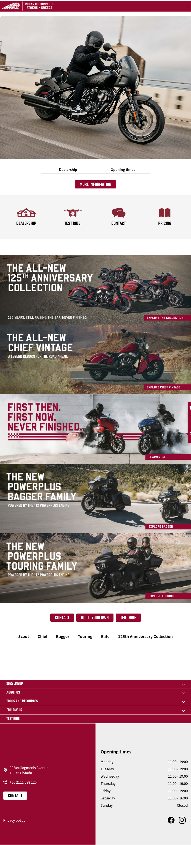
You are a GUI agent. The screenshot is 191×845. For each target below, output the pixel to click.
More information (95, 184)
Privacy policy (14, 820)
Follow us (14, 710)
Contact (62, 617)
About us (13, 692)
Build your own (95, 617)
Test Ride (128, 617)
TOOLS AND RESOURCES (22, 701)
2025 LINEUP (14, 684)
